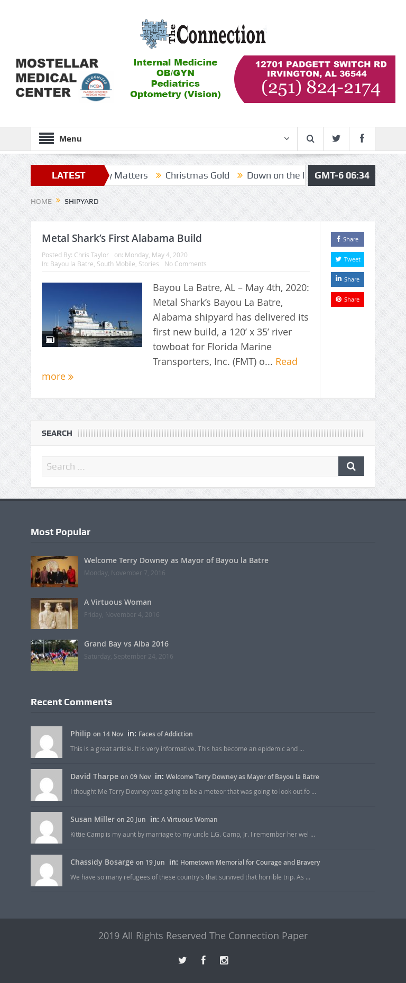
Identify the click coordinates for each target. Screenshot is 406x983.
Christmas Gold (203, 175)
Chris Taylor (91, 254)
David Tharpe (94, 776)
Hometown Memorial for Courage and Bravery (250, 862)
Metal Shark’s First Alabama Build (122, 238)
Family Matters (122, 175)
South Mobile (116, 263)
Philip (80, 733)
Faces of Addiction (166, 733)
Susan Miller (92, 819)
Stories (149, 263)
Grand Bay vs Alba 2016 (126, 644)
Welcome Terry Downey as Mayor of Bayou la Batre (176, 560)
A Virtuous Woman (118, 602)
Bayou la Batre (72, 263)
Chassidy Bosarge (102, 862)
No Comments (185, 263)
